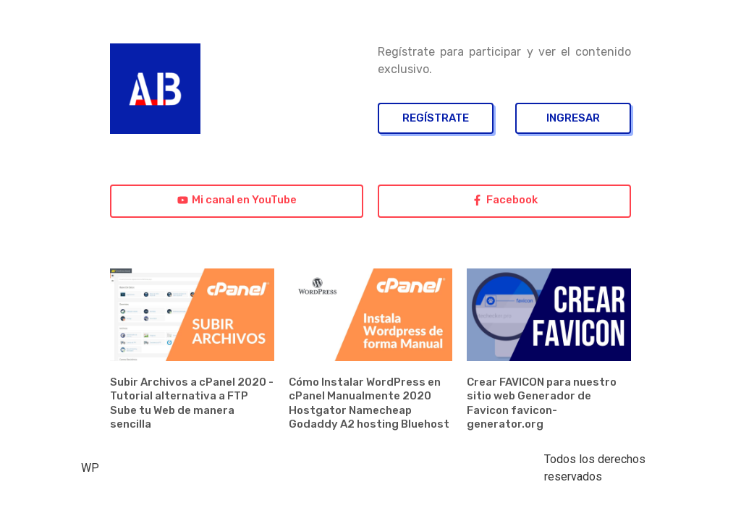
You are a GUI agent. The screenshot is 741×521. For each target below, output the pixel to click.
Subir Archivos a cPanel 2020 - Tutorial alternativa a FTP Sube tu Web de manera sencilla (192, 403)
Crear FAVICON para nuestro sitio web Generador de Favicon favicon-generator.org (542, 403)
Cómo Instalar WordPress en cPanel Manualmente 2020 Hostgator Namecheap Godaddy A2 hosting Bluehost (369, 403)
